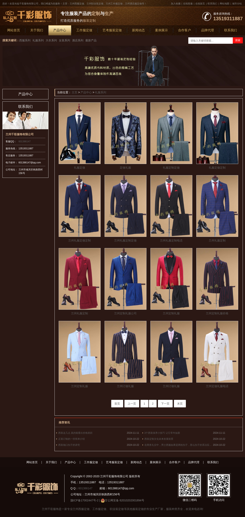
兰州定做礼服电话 (217, 386)
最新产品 (91, 40)
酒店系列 (77, 40)
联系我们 (212, 3)
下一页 (165, 403)
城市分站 (237, 3)
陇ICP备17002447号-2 (85, 500)
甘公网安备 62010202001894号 (124, 500)
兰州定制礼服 (171, 313)
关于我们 (36, 30)
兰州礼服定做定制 (79, 240)
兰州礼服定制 (217, 240)
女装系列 (64, 40)
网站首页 (13, 30)
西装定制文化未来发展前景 (158, 439)
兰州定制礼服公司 (125, 313)
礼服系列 (38, 40)
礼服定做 (79, 167)
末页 (180, 403)
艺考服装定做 (112, 30)
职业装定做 (116, 509)
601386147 (25, 141)
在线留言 (200, 3)
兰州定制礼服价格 (217, 313)
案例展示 (161, 30)
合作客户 (184, 30)
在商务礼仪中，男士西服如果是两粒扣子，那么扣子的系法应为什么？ (178, 445)
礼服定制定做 (171, 167)
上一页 (132, 403)
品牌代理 (207, 30)
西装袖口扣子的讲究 (69, 445)
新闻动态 (138, 30)
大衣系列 (51, 40)
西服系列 (24, 40)
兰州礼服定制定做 (125, 240)
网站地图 (224, 3)
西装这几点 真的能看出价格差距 (75, 433)
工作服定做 (84, 30)
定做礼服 (125, 167)
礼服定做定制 (217, 167)
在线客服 (188, 3)
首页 (117, 403)
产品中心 (59, 30)
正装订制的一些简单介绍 (71, 439)
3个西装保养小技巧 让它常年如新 (162, 433)
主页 (74, 92)
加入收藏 (175, 3)
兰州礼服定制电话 (171, 240)
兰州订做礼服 (125, 386)
